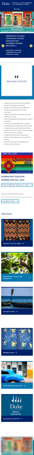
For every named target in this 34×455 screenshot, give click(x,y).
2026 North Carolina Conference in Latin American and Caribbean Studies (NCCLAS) (15, 41)
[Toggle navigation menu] (17, 9)
